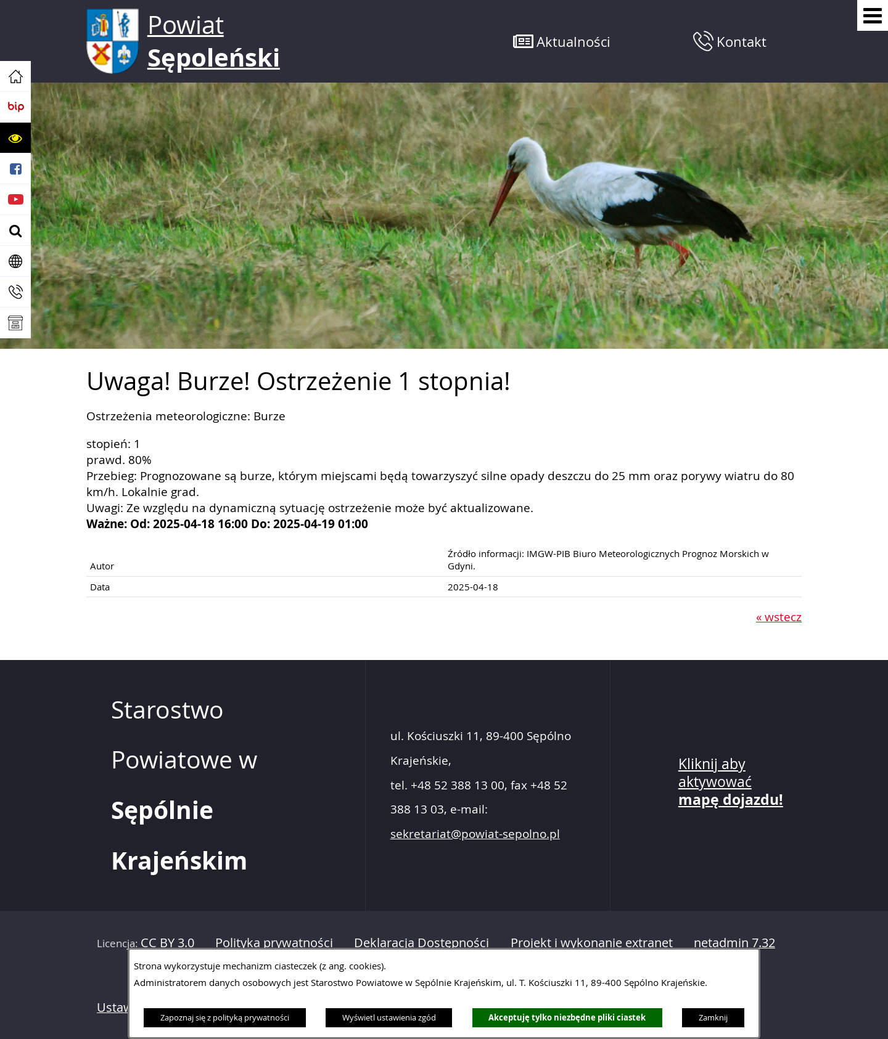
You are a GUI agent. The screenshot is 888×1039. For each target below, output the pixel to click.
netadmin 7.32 (734, 942)
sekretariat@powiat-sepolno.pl (475, 834)
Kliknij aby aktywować (730, 782)
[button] (15, 138)
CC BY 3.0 (167, 942)
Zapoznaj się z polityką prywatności (224, 1017)
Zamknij (713, 1017)
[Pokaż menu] (872, 15)
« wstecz (779, 617)
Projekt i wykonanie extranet (592, 942)
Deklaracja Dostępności (421, 942)
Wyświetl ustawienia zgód (389, 1017)
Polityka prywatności (274, 942)
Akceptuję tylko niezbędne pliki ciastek (567, 1017)
